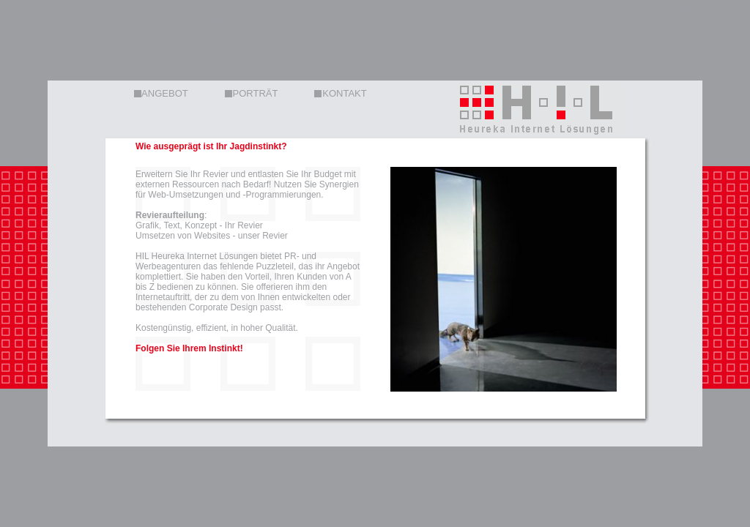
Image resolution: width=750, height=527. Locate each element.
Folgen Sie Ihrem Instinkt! (189, 348)
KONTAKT (340, 93)
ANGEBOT (161, 93)
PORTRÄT (251, 93)
